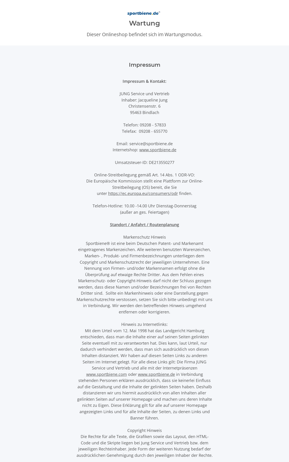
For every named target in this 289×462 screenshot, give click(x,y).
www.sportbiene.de (157, 149)
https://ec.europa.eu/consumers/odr (143, 193)
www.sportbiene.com (106, 374)
